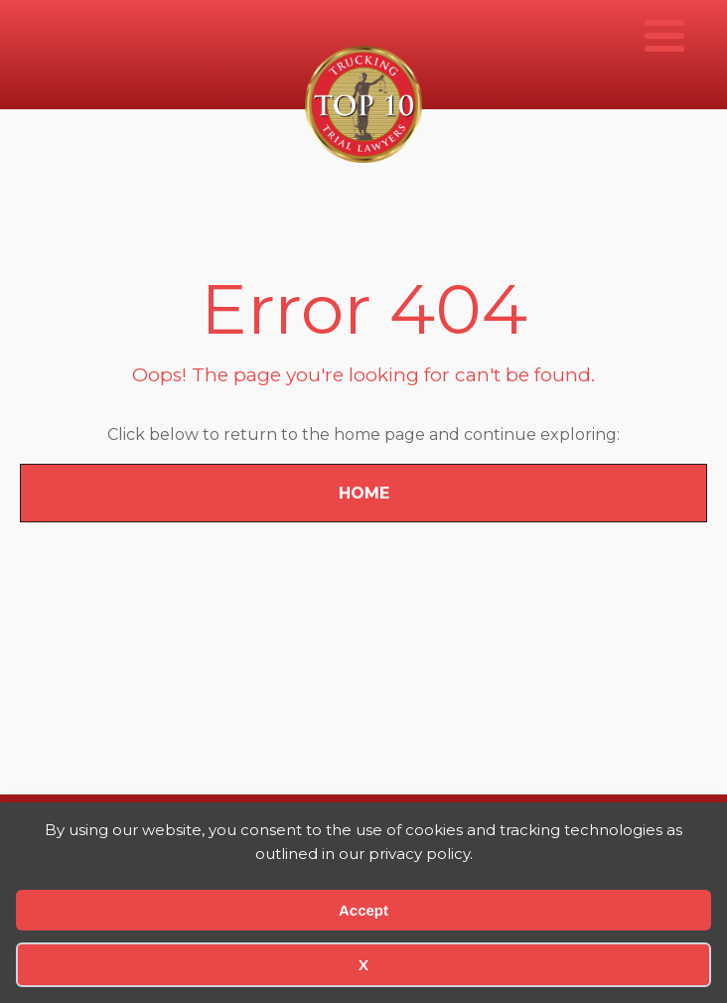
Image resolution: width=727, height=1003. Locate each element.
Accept (363, 910)
